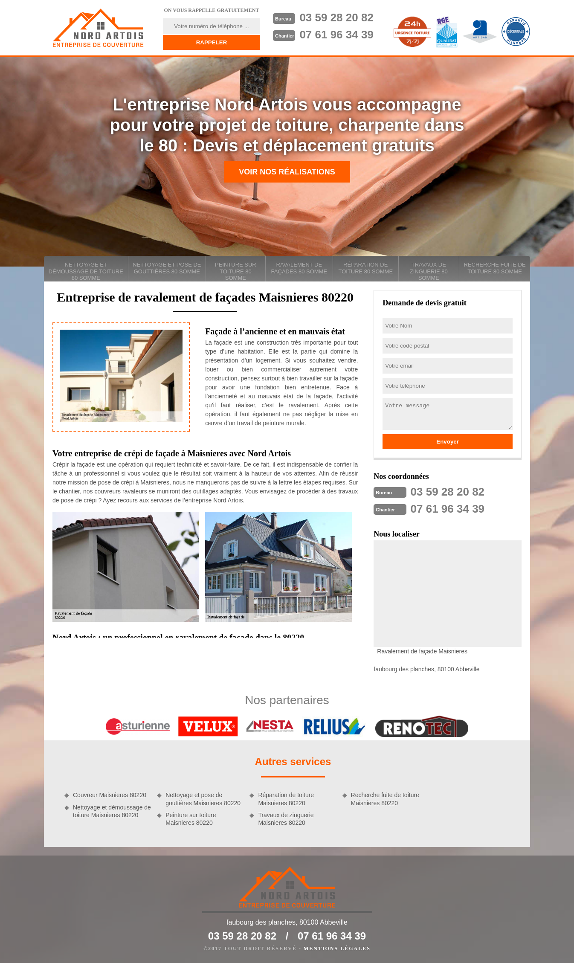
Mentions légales (337, 948)
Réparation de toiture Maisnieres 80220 (286, 799)
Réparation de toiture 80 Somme (365, 268)
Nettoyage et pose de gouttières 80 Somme (167, 268)
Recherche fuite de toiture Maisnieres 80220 (385, 799)
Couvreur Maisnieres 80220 (109, 795)
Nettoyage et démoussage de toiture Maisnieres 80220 (112, 811)
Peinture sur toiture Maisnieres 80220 (190, 819)
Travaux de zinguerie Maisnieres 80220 (285, 819)
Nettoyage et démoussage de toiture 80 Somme (86, 271)
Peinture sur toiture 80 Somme (235, 271)
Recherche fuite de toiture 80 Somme (495, 268)
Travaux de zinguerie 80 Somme (429, 271)
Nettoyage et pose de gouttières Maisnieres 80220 (203, 799)
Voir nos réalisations (287, 172)
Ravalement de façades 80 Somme (299, 268)
